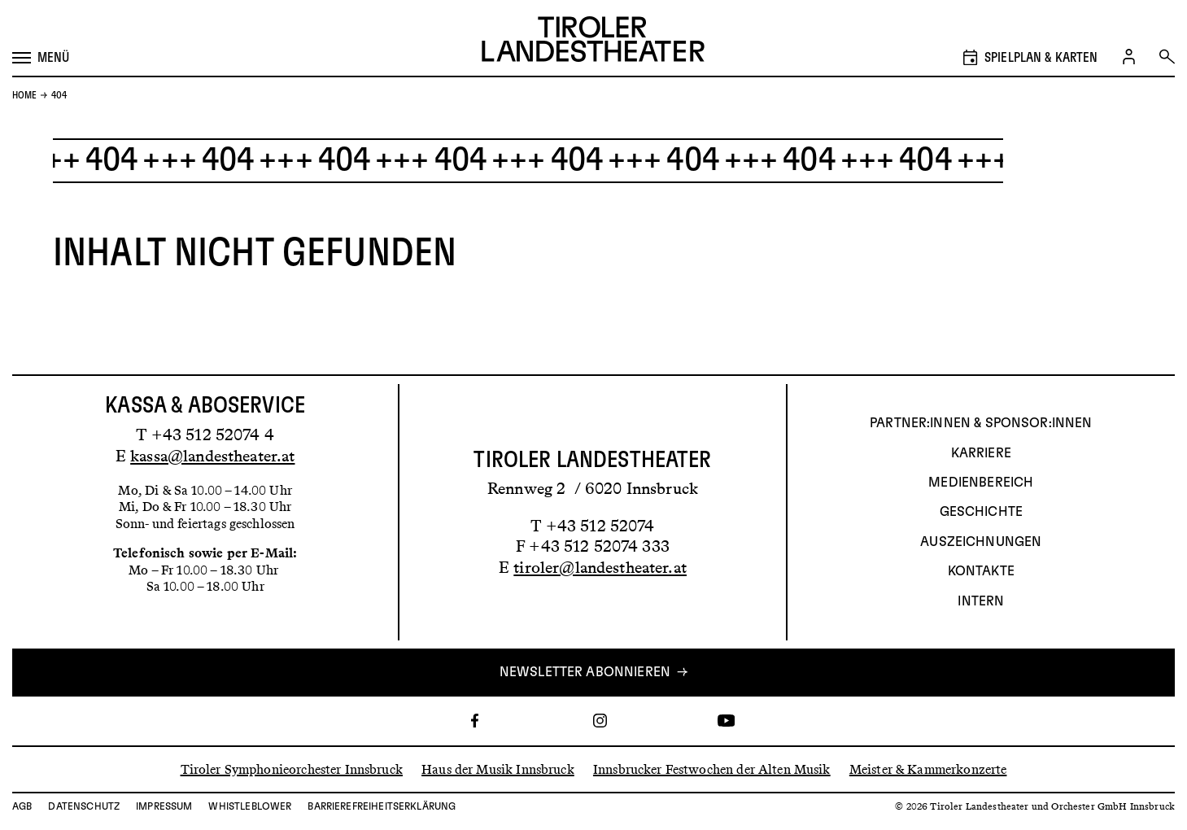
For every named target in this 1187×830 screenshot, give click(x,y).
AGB (22, 806)
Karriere (981, 453)
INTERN (981, 601)
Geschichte (981, 511)
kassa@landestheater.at (212, 455)
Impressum (164, 806)
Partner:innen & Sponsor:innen (981, 423)
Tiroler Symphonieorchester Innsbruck (292, 768)
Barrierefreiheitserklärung (382, 806)
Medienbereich (980, 482)
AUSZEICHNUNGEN (980, 541)
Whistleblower (249, 806)
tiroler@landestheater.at (600, 567)
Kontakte (981, 571)
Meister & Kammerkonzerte (928, 768)
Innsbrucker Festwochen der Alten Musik (712, 768)
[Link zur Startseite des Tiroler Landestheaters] (593, 41)
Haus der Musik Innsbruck (497, 768)
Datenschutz (84, 806)
